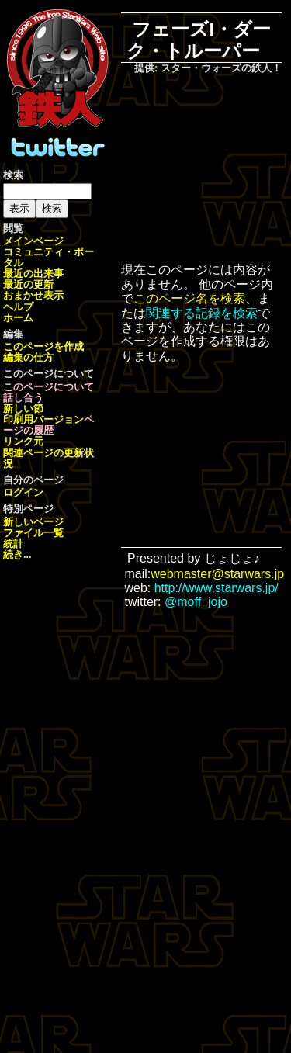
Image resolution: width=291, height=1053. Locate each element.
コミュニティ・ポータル (48, 257)
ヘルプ (18, 307)
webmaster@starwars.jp (217, 573)
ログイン (23, 492)
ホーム (18, 318)
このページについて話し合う (48, 392)
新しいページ (33, 522)
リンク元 (23, 441)
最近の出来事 (33, 273)
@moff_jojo (196, 601)
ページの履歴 (48, 425)
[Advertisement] (212, 170)
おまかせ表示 (33, 295)
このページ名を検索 (189, 298)
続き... (17, 554)
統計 (13, 543)
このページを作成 (43, 346)
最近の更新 (28, 284)
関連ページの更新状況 (48, 458)
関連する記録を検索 (202, 313)
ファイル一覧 (33, 533)
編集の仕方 (28, 357)
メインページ (33, 241)
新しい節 (23, 408)
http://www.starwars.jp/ (216, 587)
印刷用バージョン (43, 419)
